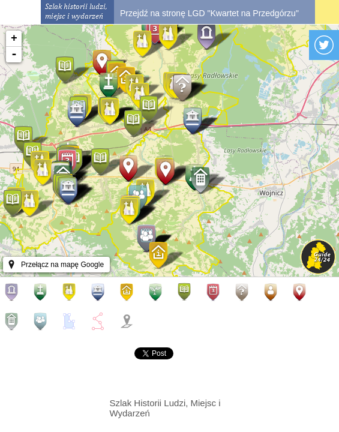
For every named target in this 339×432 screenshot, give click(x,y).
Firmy (14, 321)
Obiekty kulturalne (100, 292)
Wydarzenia (215, 292)
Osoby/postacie (302, 292)
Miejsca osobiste (273, 292)
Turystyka (129, 292)
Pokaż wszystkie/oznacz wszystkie (129, 321)
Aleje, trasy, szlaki (100, 321)
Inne (244, 292)
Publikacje (187, 292)
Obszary (71, 321)
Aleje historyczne (14, 292)
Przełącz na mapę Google (62, 264)
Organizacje (43, 321)
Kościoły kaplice (71, 292)
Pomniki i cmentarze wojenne (43, 292)
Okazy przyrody (158, 292)
